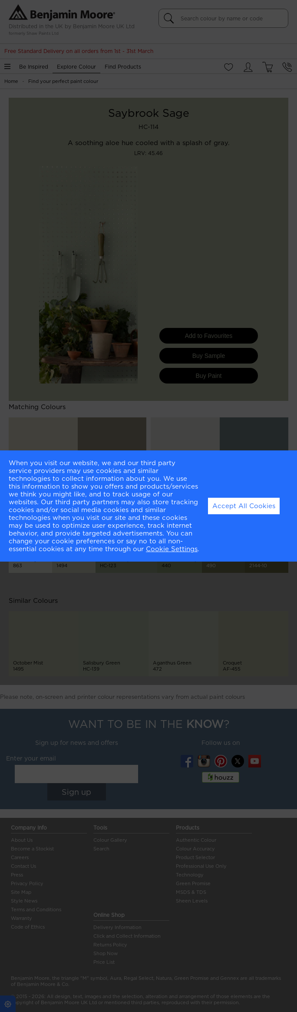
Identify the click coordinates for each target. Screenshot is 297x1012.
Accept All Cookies (243, 506)
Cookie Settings (172, 549)
